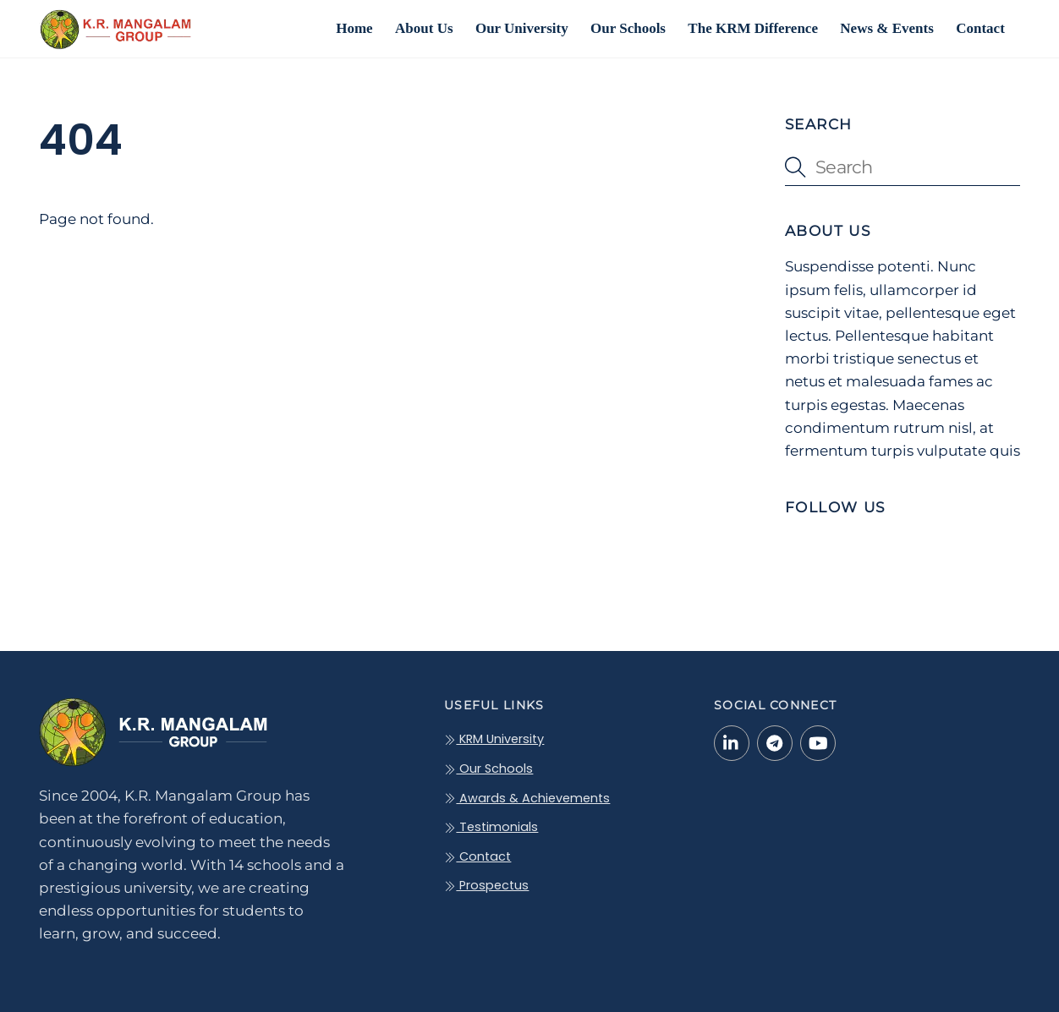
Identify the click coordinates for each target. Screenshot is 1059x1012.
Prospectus (486, 885)
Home (354, 28)
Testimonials (491, 826)
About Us (424, 28)
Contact (980, 28)
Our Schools (628, 28)
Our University (521, 28)
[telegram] (775, 742)
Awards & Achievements (527, 798)
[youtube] (818, 742)
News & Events (887, 28)
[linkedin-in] (731, 742)
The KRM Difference (753, 28)
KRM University (494, 738)
